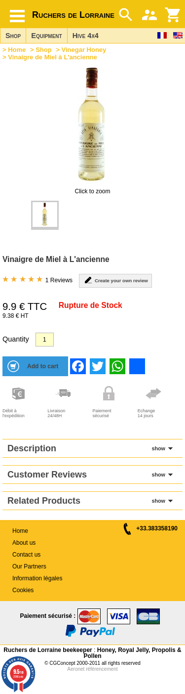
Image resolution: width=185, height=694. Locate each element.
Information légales (37, 578)
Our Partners (29, 566)
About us (24, 542)
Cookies (23, 590)
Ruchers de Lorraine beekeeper (47, 650)
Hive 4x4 (86, 36)
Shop (13, 36)
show (158, 448)
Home (17, 49)
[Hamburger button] (17, 16)
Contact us (26, 554)
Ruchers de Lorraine (73, 15)
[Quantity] (45, 340)
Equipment (46, 36)
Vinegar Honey (84, 49)
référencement (101, 669)
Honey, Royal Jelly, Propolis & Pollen (132, 653)
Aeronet (75, 669)
